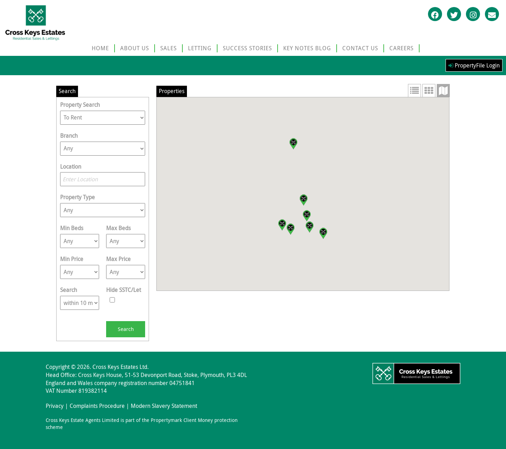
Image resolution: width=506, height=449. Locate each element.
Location (70, 166)
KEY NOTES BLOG (307, 48)
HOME (100, 48)
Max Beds (118, 228)
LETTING (200, 48)
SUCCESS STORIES (247, 48)
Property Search (80, 105)
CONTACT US (360, 48)
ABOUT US (134, 48)
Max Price (118, 259)
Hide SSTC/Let (123, 290)
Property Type (77, 197)
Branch (69, 135)
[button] (293, 143)
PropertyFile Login (474, 65)
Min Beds (71, 228)
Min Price (71, 259)
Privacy (55, 406)
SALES (168, 48)
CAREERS (401, 48)
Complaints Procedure (97, 406)
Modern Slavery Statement (164, 406)
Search (68, 290)
